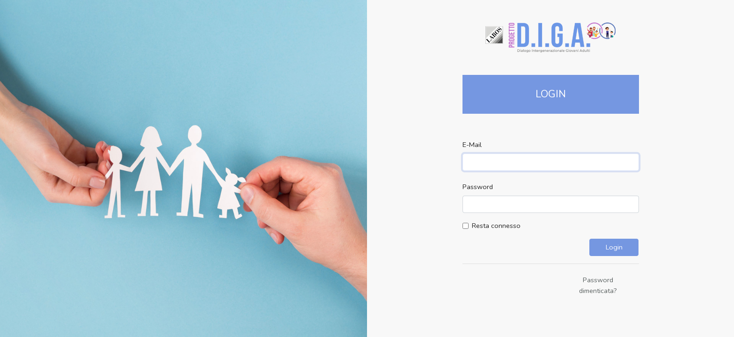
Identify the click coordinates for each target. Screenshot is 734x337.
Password (477, 186)
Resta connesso (496, 225)
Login (614, 247)
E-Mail (472, 144)
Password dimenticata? (598, 285)
